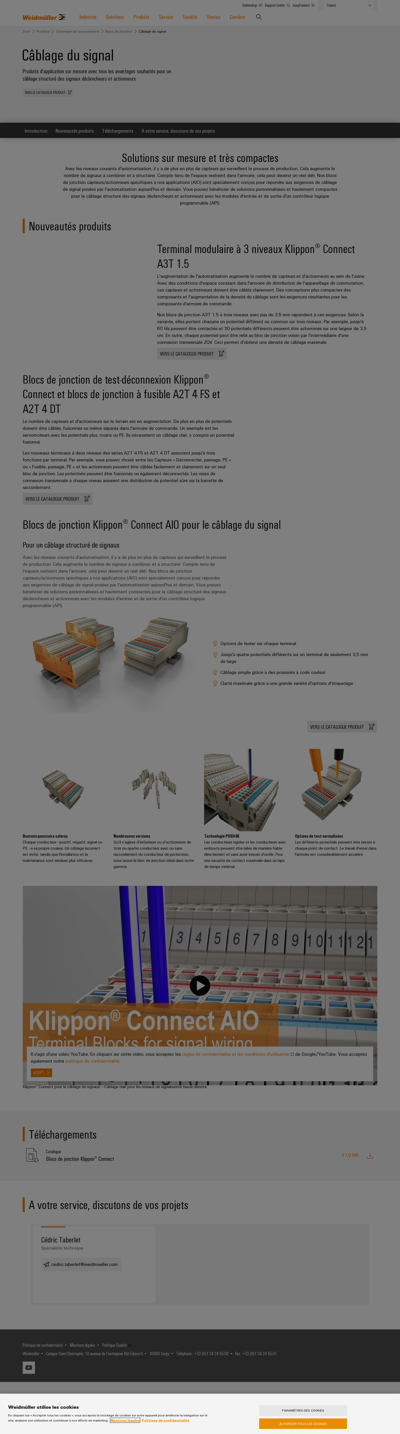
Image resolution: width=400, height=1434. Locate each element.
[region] (200, 1414)
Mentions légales (125, 1420)
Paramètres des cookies (303, 1410)
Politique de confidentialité (165, 1420)
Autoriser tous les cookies (303, 1424)
